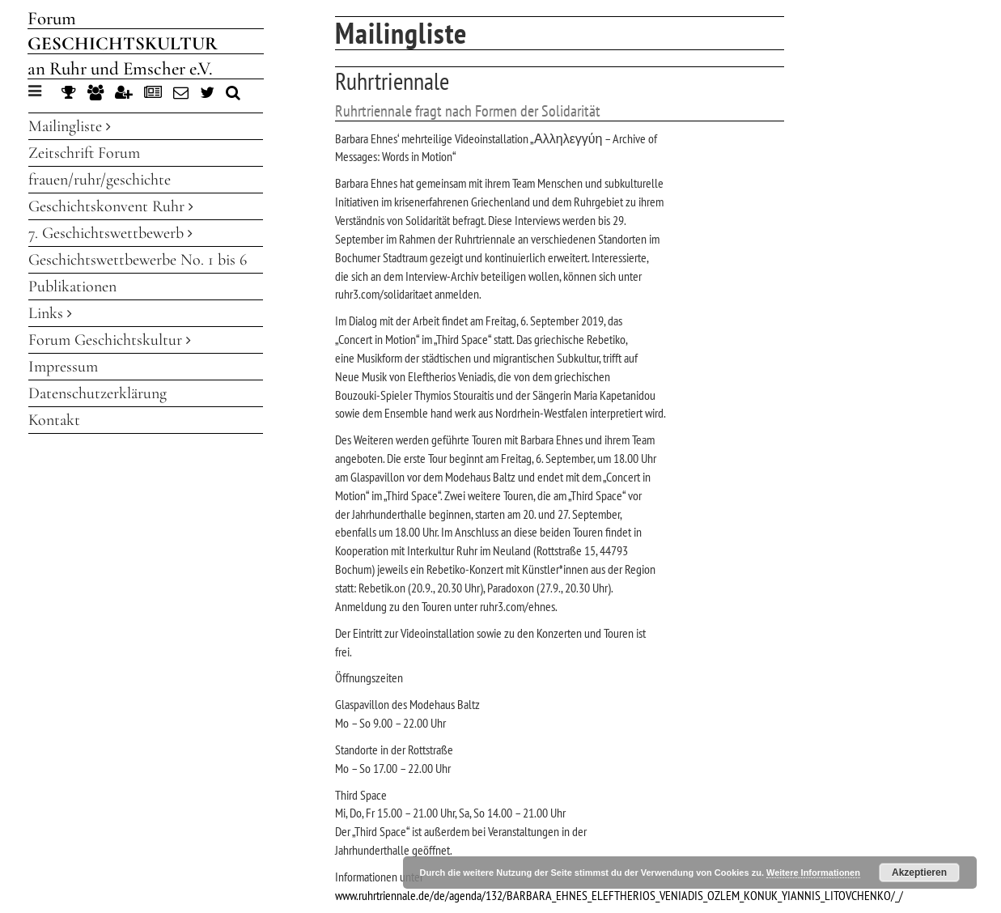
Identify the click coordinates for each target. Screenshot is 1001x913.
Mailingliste (69, 126)
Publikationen (72, 286)
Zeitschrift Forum (84, 153)
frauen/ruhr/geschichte (99, 179)
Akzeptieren (919, 872)
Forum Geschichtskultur (109, 340)
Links (50, 313)
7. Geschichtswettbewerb (110, 233)
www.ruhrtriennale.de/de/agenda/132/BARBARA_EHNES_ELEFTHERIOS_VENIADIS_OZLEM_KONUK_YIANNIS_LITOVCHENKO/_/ (619, 895)
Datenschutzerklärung (97, 393)
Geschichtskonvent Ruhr (110, 206)
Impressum (63, 366)
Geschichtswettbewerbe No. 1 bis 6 (137, 260)
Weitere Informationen (813, 872)
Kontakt (54, 420)
